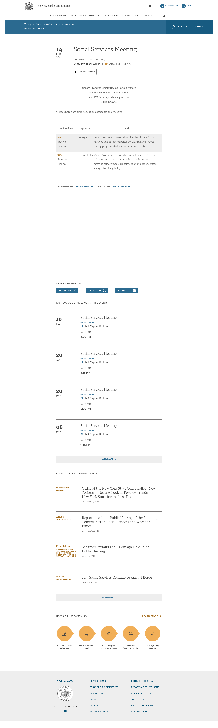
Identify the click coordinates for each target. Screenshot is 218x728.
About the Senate (100, 718)
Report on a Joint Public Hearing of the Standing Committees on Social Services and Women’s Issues (120, 528)
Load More (107, 465)
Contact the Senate (143, 687)
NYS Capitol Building (97, 332)
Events (136, 18)
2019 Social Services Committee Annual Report (118, 584)
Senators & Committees (70, 18)
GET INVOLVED (139, 718)
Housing (72, 561)
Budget (94, 706)
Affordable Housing (66, 563)
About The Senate (166, 18)
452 (59, 143)
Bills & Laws (108, 18)
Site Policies (139, 706)
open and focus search (190, 18)
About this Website (142, 712)
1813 (59, 161)
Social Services (84, 193)
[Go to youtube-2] (150, 7)
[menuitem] (31, 18)
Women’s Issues (63, 526)
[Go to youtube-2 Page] (65, 717)
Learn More (150, 622)
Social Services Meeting (98, 324)
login (189, 7)
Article (60, 523)
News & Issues (31, 18)
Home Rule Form (141, 700)
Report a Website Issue (145, 694)
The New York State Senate (53, 7)
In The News (62, 493)
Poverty (60, 497)
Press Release (63, 552)
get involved (172, 7)
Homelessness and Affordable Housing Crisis (66, 557)
